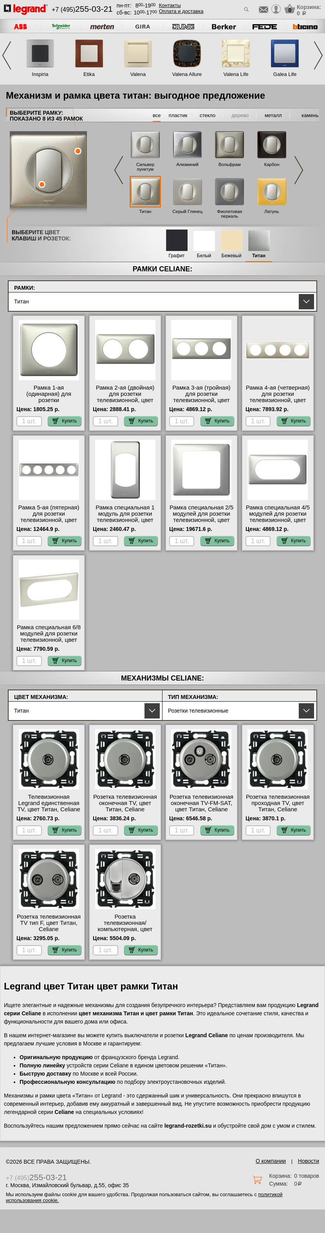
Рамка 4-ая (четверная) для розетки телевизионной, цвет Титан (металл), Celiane (278, 397)
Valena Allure (187, 74)
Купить (64, 421)
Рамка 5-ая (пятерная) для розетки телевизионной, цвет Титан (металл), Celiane (48, 516)
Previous (6, 55)
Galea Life (284, 74)
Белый (204, 256)
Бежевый (232, 256)
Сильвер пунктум (145, 167)
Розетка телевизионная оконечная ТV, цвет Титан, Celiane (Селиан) (125, 806)
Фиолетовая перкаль (229, 213)
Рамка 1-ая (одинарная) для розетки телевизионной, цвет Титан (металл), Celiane (48, 400)
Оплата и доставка (181, 11)
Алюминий (187, 164)
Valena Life (235, 74)
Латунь (271, 211)
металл (273, 115)
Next (318, 55)
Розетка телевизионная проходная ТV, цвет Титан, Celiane (278, 803)
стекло (207, 115)
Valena (138, 74)
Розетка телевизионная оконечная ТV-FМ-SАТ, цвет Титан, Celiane (201, 803)
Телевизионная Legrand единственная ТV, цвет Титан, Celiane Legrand (48, 806)
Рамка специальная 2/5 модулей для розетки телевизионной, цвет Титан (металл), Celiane (201, 516)
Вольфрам (229, 164)
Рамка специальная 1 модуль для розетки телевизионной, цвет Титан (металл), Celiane (125, 516)
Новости (308, 1161)
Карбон (271, 164)
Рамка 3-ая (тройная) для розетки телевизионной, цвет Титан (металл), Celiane (201, 397)
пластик (178, 115)
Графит (176, 256)
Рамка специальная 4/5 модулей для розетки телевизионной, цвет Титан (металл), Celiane (278, 516)
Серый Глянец (187, 211)
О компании (271, 1161)
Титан (145, 211)
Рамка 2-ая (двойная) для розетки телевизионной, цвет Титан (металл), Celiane (125, 397)
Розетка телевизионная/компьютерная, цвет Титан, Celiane (125, 926)
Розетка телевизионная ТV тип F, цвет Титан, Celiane (49, 922)
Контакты (170, 5)
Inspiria (40, 74)
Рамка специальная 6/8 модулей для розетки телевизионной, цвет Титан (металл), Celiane (48, 636)
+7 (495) (82, 9)
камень (310, 115)
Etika (89, 74)
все (157, 115)
